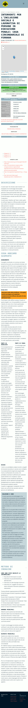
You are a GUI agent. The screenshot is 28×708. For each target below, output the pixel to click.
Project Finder (13, 698)
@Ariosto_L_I (5, 42)
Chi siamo (22, 697)
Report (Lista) (13, 699)
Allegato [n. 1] (7, 153)
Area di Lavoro (13, 696)
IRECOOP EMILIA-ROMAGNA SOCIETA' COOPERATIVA (13, 134)
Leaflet (2, 71)
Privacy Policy (23, 699)
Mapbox (7, 72)
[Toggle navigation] (24, 3)
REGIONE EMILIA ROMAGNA (14, 129)
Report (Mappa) (13, 701)
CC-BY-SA (22, 71)
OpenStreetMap (12, 71)
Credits (21, 701)
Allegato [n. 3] (7, 156)
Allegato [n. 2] (7, 155)
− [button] (3, 49)
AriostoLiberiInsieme (19, 40)
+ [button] (3, 47)
